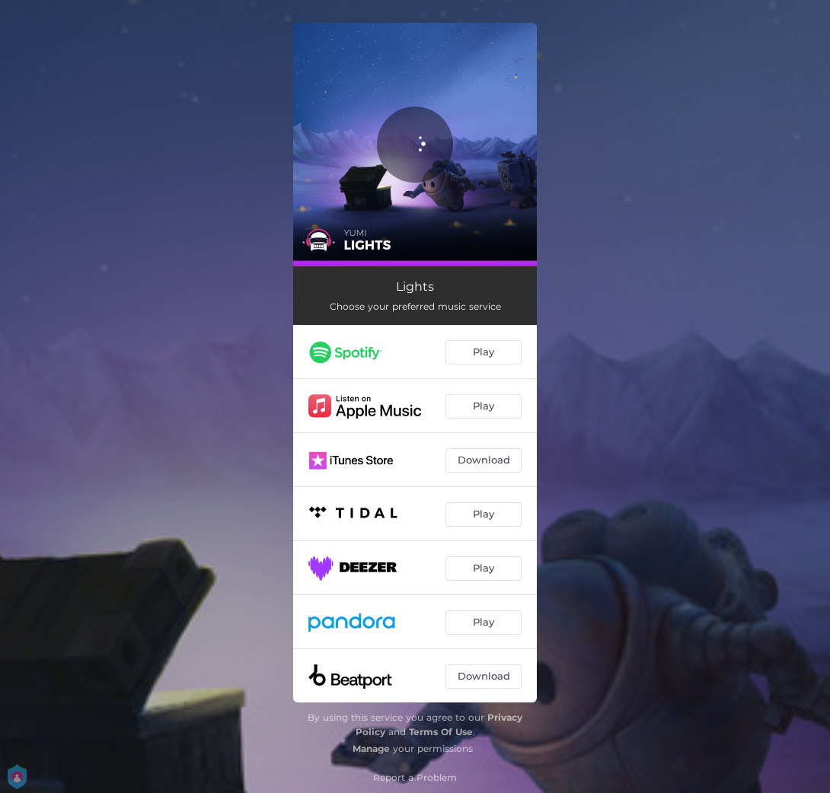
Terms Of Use (441, 731)
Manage (371, 748)
